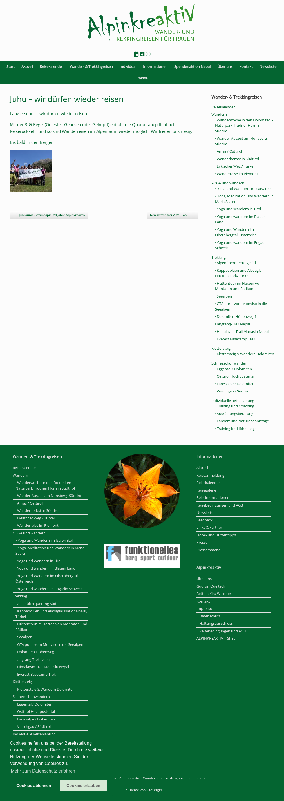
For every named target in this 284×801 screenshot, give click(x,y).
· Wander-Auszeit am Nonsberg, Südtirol (48, 495)
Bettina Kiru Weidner (213, 593)
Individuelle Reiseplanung (232, 400)
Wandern (219, 114)
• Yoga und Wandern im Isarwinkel (243, 188)
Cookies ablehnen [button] (33, 785)
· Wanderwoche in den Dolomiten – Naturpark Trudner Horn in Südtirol (244, 125)
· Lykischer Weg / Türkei (234, 166)
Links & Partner (209, 527)
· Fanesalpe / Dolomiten (234, 383)
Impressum (206, 608)
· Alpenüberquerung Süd (235, 262)
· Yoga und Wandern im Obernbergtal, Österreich (236, 232)
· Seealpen (223, 296)
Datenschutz (209, 616)
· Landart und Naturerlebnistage (242, 420)
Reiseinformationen (212, 497)
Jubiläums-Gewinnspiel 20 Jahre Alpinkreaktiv (49, 215)
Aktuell (27, 66)
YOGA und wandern (227, 183)
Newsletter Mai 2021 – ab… (172, 215)
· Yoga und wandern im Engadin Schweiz (48, 588)
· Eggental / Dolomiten (233, 368)
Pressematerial (208, 549)
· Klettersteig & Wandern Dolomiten (244, 353)
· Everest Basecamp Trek (235, 339)
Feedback (204, 520)
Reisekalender (51, 66)
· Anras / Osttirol (228, 151)
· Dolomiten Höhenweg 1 (235, 316)
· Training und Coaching (234, 406)
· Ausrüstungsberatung (234, 413)
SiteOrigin (154, 790)
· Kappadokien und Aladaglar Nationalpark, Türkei (239, 273)
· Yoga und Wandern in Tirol (238, 208)
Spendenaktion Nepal (192, 66)
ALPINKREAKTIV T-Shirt (215, 638)
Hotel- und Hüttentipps (216, 534)
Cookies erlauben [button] (83, 785)
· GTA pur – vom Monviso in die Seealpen (49, 644)
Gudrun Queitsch (210, 586)
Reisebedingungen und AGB (219, 505)
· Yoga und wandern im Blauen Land (45, 568)
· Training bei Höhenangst (236, 428)
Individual (128, 66)
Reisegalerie (206, 490)
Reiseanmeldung (210, 475)
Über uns (224, 66)
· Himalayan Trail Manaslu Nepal (242, 331)
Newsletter (269, 66)
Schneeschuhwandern (230, 363)
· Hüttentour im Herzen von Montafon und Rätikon (238, 286)
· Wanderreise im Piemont (236, 173)
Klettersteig (221, 348)
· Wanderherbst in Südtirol (237, 158)
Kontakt (246, 66)
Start (10, 66)
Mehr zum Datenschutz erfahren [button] (43, 771)
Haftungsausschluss (216, 623)
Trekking (218, 257)
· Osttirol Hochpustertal (234, 376)
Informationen (155, 66)
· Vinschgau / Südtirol (232, 391)
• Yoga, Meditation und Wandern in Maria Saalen (49, 550)
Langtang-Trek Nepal (232, 324)
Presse (142, 78)
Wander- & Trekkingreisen (91, 66)
